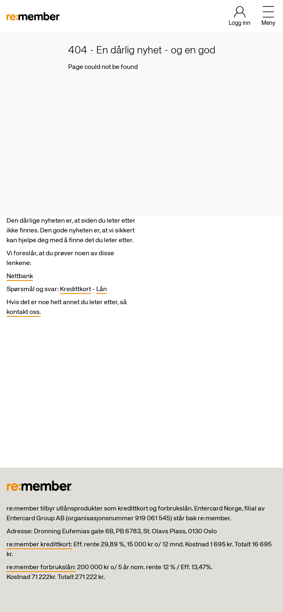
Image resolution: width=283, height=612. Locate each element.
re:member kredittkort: (39, 544)
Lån (101, 289)
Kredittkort (75, 289)
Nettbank (20, 276)
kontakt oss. (24, 312)
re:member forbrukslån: (41, 567)
